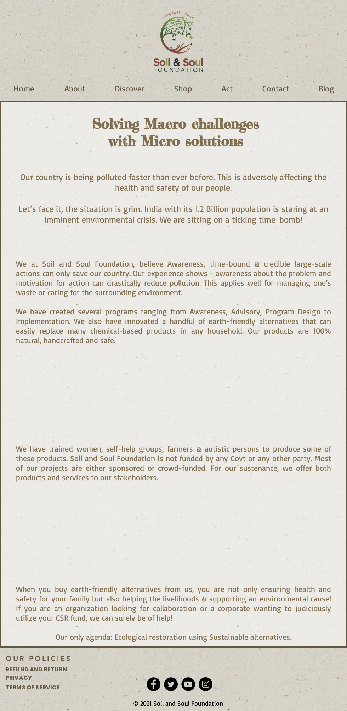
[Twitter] (171, 684)
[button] (74, 88)
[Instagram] (205, 684)
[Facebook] (153, 684)
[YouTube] (188, 684)
